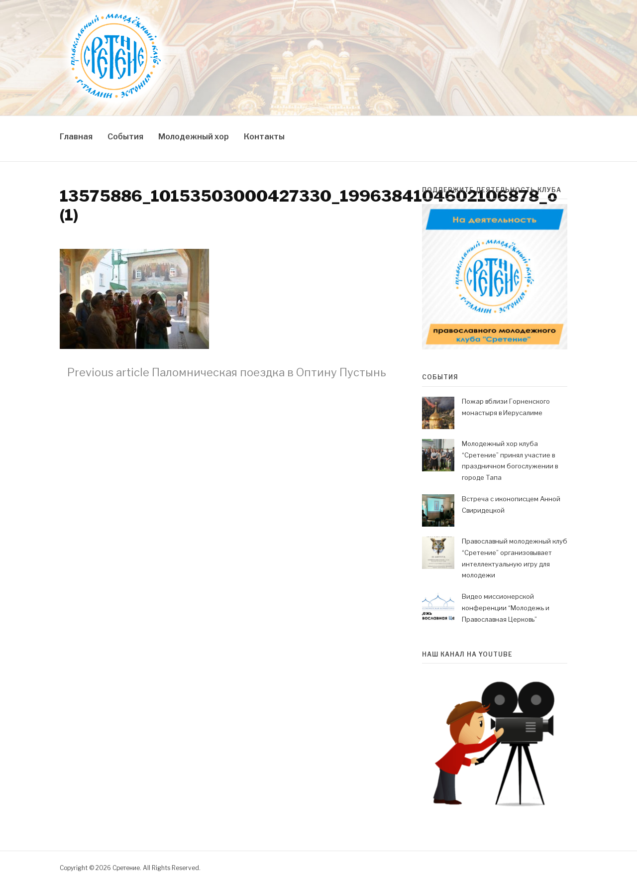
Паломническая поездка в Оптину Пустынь (226, 372)
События (125, 136)
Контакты (264, 136)
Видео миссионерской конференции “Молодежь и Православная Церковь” (505, 607)
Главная (76, 136)
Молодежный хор (193, 136)
